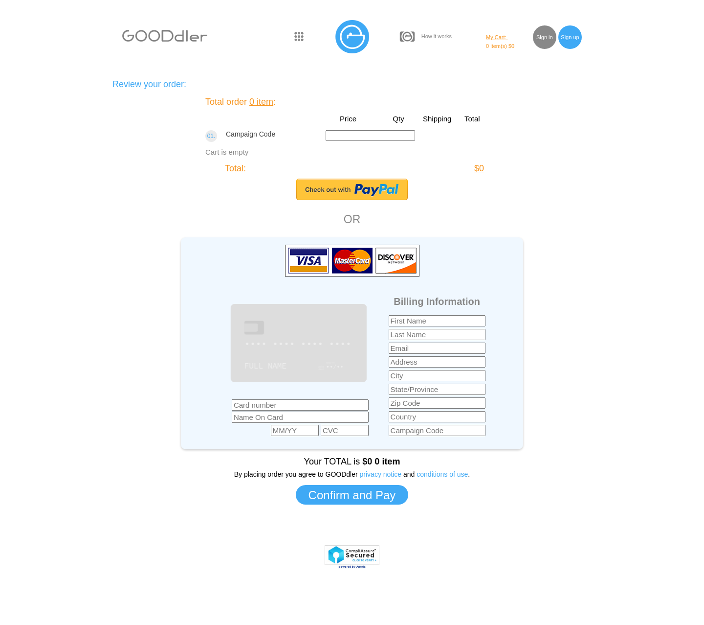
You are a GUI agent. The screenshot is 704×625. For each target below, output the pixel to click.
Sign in (544, 37)
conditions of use (442, 474)
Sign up (570, 37)
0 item (261, 102)
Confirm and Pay (352, 495)
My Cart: (497, 37)
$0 (479, 168)
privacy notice (381, 474)
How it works (436, 36)
